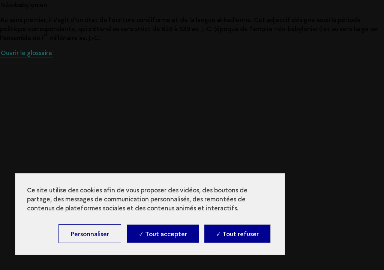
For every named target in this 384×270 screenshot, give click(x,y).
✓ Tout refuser (237, 234)
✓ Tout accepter (163, 234)
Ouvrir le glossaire (26, 52)
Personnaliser (89, 234)
